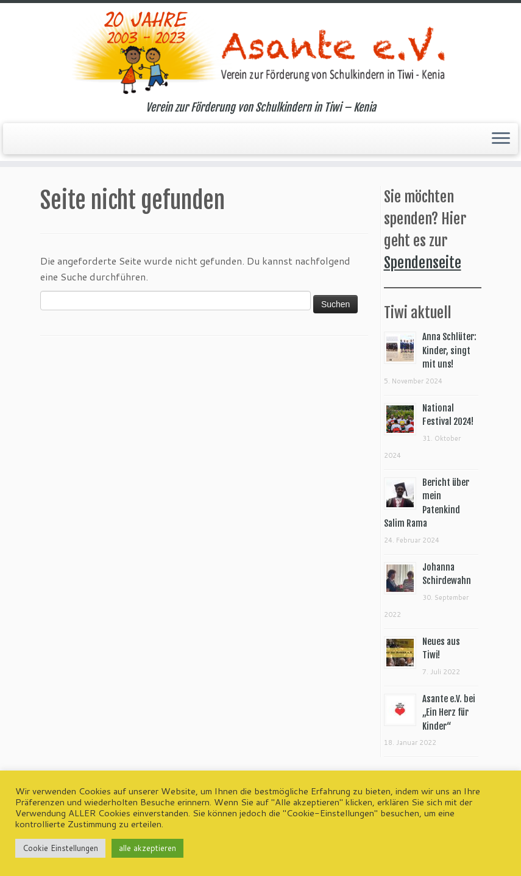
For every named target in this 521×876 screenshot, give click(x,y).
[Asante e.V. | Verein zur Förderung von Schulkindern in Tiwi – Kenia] (260, 52)
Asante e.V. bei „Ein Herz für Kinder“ (448, 712)
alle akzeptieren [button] (147, 847)
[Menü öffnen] (501, 139)
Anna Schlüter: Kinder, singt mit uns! (449, 350)
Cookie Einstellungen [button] (60, 847)
